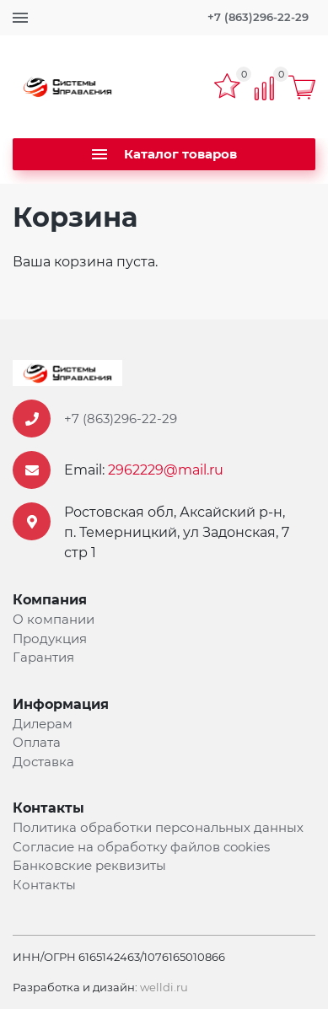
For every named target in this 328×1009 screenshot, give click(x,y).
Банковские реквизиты (89, 865)
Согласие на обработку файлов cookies (141, 847)
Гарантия (43, 657)
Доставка (43, 762)
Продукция (50, 639)
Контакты (44, 885)
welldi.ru (164, 987)
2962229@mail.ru (165, 470)
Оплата (37, 742)
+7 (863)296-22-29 (258, 17)
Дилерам (43, 724)
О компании (53, 619)
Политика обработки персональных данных (158, 827)
